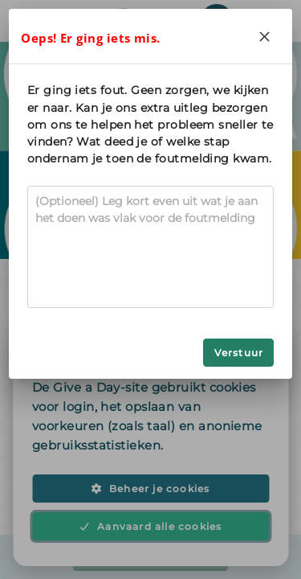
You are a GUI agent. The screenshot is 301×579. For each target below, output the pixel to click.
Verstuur (239, 353)
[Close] (265, 36)
